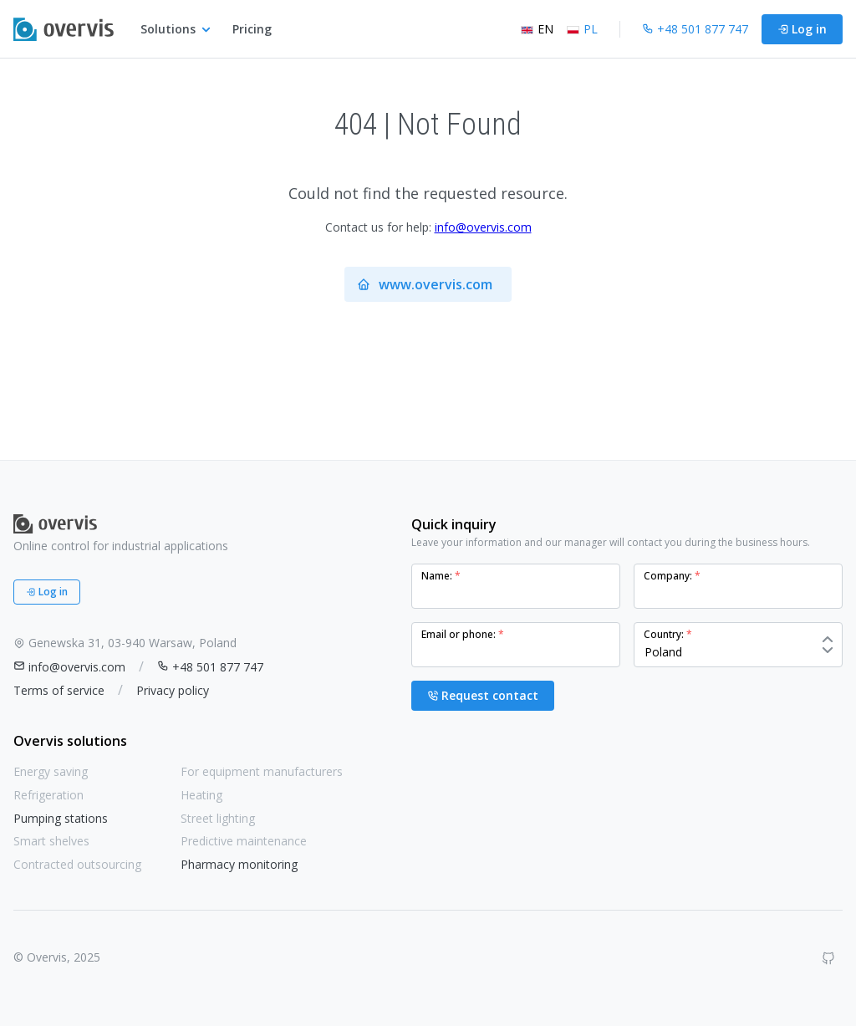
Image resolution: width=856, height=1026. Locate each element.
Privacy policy (172, 690)
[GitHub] (828, 958)
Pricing (252, 29)
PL (582, 29)
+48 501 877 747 (210, 667)
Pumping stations (60, 818)
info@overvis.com (483, 227)
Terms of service (58, 690)
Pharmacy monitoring (239, 864)
